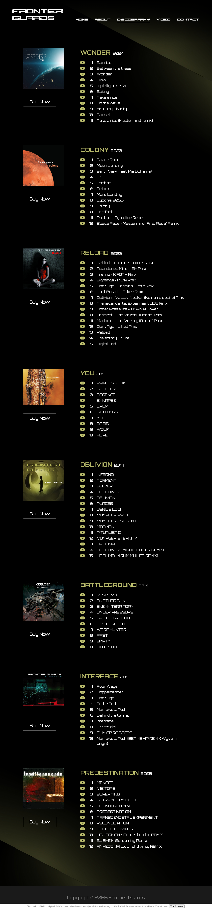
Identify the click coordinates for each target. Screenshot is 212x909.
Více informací (161, 906)
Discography (133, 19)
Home (82, 19)
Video (163, 19)
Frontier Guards (127, 897)
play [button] (82, 62)
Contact (188, 19)
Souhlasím (176, 906)
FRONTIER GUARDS (37, 14)
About (103, 19)
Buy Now (39, 101)
